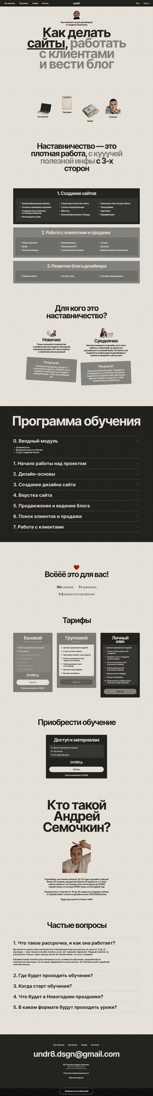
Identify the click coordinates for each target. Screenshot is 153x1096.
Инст (138, 3)
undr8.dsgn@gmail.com (76, 1054)
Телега (146, 3)
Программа (23, 3)
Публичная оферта (76, 1078)
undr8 (76, 3)
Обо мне (45, 3)
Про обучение (9, 3)
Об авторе (95, 1045)
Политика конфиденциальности (76, 1073)
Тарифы (35, 3)
